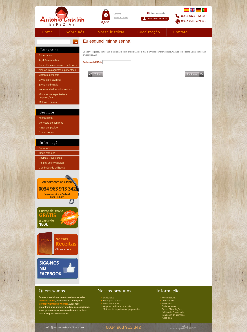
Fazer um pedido (48, 127)
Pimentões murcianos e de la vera (58, 65)
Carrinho (117, 14)
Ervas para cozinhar (50, 79)
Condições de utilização (52, 167)
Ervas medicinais (48, 84)
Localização (148, 32)
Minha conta (46, 117)
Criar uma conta (158, 13)
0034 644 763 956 (194, 21)
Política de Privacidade (51, 162)
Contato (180, 32)
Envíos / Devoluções (50, 157)
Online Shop (182, 328)
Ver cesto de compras (51, 122)
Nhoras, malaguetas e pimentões (57, 70)
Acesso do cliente (156, 18)
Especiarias (45, 55)
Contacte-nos (46, 132)
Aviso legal (167, 318)
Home (47, 32)
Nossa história (110, 32)
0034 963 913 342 (194, 16)
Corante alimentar (49, 74)
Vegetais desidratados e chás (55, 89)
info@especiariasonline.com (64, 327)
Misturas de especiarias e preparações (121, 309)
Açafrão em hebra (49, 60)
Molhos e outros (48, 102)
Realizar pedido (121, 17)
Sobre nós (75, 32)
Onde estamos (47, 153)
